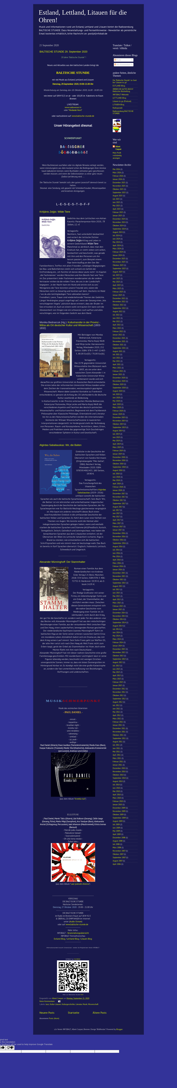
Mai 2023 (116, 281)
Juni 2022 (116, 318)
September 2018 (119, 467)
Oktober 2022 (118, 305)
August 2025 (118, 195)
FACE (75, 959)
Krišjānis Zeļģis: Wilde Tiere (55, 211)
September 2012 (119, 698)
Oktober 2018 (118, 463)
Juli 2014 (116, 629)
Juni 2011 (116, 748)
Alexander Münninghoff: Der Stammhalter (62, 562)
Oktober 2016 (118, 540)
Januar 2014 (117, 645)
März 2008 (117, 847)
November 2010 (119, 771)
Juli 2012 (116, 705)
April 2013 (117, 675)
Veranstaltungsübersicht (78, 933)
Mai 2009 (116, 831)
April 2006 (117, 864)
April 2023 (117, 285)
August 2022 (118, 311)
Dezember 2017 (119, 493)
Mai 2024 (116, 242)
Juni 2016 (116, 553)
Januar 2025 (117, 215)
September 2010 (119, 778)
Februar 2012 (118, 722)
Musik (85, 1004)
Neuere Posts (46, 1012)
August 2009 (118, 821)
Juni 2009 (116, 827)
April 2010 (117, 794)
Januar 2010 (117, 804)
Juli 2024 (116, 235)
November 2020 (119, 381)
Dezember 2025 (119, 182)
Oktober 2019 (118, 424)
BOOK (78, 959)
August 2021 (118, 351)
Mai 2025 (116, 205)
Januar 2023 (117, 295)
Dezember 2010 (119, 768)
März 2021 (117, 367)
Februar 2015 (118, 606)
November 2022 (119, 301)
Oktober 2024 (118, 225)
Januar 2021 (117, 374)
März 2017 (117, 523)
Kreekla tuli (80, 798)
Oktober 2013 (118, 655)
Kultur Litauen (55, 1004)
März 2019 (117, 447)
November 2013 (119, 652)
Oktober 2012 (118, 695)
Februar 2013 (118, 682)
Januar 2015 (117, 609)
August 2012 (118, 702)
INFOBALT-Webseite (121, 94)
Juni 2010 (116, 788)
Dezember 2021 (119, 338)
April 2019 (117, 444)
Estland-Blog (59, 938)
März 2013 (117, 678)
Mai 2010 (116, 791)
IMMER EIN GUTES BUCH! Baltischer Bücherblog (123, 90)
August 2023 (118, 272)
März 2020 (117, 407)
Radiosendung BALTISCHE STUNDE (123, 112)
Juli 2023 (116, 275)
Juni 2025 (116, 202)
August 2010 (118, 781)
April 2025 (117, 209)
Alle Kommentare (122, 64)
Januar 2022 (117, 334)
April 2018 (117, 483)
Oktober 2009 (118, 814)
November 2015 (119, 576)
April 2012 (117, 715)
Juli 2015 (116, 589)
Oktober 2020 (118, 384)
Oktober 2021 (118, 344)
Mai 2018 (116, 480)
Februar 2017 (118, 526)
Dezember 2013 (119, 649)
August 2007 (117, 861)
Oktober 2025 (118, 189)
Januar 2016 (117, 569)
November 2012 (119, 692)
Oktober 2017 (118, 500)
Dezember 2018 (119, 457)
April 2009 (117, 834)
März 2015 (117, 602)
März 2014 (117, 639)
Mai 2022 (116, 321)
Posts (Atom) (54, 1018)
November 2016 (119, 536)
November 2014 (119, 616)
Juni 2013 (116, 669)
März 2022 (117, 328)
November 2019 (119, 420)
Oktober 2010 (118, 775)
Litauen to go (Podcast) (122, 101)
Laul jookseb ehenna (80, 884)
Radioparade (118, 108)
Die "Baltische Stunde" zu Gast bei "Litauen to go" (125, 81)
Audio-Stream (76, 921)
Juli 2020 (116, 394)
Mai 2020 (116, 401)
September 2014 (119, 622)
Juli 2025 (116, 199)
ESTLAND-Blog (119, 85)
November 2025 (119, 186)
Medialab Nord (75, 110)
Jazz (47, 1004)
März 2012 (117, 718)
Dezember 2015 (119, 573)
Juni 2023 (116, 278)
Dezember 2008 (119, 837)
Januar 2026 (117, 179)
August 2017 (117, 507)
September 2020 (119, 387)
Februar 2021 (118, 371)
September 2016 (119, 543)
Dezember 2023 (119, 258)
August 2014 (118, 626)
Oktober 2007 (118, 854)
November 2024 (119, 222)
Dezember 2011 (119, 728)
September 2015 (119, 583)
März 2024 (117, 248)
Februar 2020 (118, 410)
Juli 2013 (116, 665)
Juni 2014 (116, 632)
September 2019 (119, 427)
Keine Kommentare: (47, 1001)
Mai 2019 (116, 440)
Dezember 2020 (119, 377)
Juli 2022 (116, 315)
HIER (81, 995)
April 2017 (117, 520)
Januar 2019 (117, 454)
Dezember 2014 (119, 612)
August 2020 (118, 391)
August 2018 (118, 470)
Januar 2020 (117, 414)
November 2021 (119, 341)
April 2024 (117, 245)
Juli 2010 (116, 784)
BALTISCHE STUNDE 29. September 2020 (63, 51)
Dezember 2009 (119, 808)
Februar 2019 (118, 450)
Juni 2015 (116, 592)
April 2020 (117, 404)
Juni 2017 (116, 513)
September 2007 (119, 857)
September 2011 (119, 738)
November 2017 (119, 497)
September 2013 (119, 659)
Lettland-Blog (73, 938)
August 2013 (118, 662)
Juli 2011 (116, 745)
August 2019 (118, 430)
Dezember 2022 (119, 298)
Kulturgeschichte (68, 1004)
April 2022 (117, 324)
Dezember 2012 (119, 688)
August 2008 (118, 841)
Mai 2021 (116, 361)
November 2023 (119, 262)
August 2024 (118, 232)
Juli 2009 (116, 824)
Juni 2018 (116, 477)
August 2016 (118, 546)
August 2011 (118, 741)
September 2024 (119, 229)
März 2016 (117, 563)
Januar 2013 (117, 685)
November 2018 (119, 460)
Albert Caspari (118, 147)
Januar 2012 (117, 725)
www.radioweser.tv (73, 107)
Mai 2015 (116, 596)
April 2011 (117, 755)
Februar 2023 (118, 291)
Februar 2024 (118, 252)
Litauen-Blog (86, 938)
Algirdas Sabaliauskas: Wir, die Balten (60, 445)
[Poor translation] (10, 1047)
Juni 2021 (116, 357)
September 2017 (119, 503)
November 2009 (119, 811)
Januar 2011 (117, 765)
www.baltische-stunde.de (77, 924)
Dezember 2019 (119, 417)
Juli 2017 (116, 510)
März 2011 (117, 758)
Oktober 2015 (118, 579)
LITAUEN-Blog (118, 104)
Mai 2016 (116, 556)
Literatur (79, 1004)
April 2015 (117, 599)
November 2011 (119, 731)
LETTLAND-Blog (119, 98)
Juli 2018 (116, 473)
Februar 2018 (118, 487)
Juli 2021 (116, 354)
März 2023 (117, 288)
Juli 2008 (116, 844)
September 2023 (119, 268)
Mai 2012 (116, 712)
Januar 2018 (117, 490)
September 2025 (119, 192)
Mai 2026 (116, 169)
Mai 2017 (116, 516)
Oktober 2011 (118, 735)
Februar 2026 (118, 176)
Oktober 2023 (118, 265)
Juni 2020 (116, 397)
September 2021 (119, 348)
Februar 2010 (118, 801)
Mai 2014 (116, 635)
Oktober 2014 (118, 619)
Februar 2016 (118, 566)
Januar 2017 (117, 530)
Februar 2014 (118, 642)
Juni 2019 (116, 437)
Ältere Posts (99, 1012)
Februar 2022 (118, 331)
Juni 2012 (116, 708)
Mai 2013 (116, 672)
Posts (117, 60)
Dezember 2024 (119, 219)
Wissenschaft (93, 1004)
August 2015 (118, 586)
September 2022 (119, 308)
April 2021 (117, 364)
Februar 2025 (118, 212)
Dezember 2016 (119, 533)
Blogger (119, 1029)
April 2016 (117, 559)
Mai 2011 (116, 751)
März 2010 (117, 798)
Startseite (73, 1012)
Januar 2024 (117, 255)
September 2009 (119, 818)
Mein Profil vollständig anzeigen (117, 155)
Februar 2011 (118, 761)
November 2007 (119, 851)
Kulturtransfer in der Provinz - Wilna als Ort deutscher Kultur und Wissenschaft (70, 324)
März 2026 (117, 172)
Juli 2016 (116, 549)
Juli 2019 (116, 434)
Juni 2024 (116, 238)
